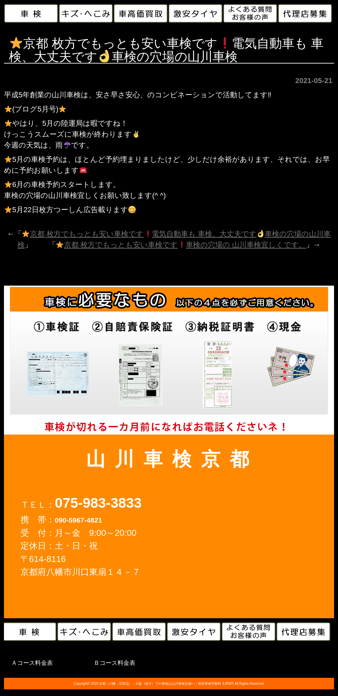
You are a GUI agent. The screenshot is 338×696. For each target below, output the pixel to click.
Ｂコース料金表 (114, 663)
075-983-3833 (98, 503)
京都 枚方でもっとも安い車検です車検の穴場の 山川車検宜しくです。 (181, 245)
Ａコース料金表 (32, 663)
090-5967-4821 (78, 520)
